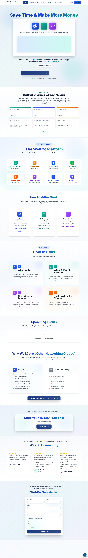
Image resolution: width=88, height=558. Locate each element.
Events (37, 2)
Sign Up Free (44, 426)
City (28, 511)
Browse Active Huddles (58, 73)
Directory (43, 2)
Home (25, 3)
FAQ (54, 2)
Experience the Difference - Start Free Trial (44, 398)
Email (28, 505)
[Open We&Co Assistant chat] (85, 555)
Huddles (31, 2)
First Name (30, 499)
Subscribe (44, 531)
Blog (49, 2)
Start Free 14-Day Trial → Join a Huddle (35, 73)
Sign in (71, 2)
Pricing (59, 2)
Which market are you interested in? (35, 518)
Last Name (47, 499)
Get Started (77, 2)
